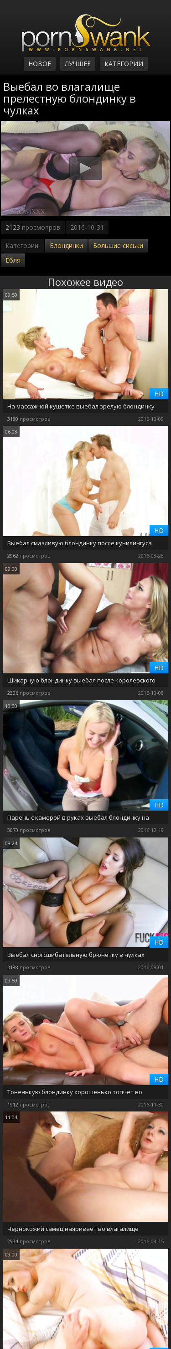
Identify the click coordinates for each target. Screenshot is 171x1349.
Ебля (13, 260)
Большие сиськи (118, 245)
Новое (39, 63)
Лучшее (78, 63)
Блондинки (66, 245)
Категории (123, 63)
